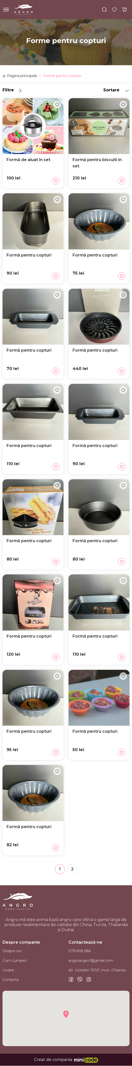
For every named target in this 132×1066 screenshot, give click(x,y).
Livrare (8, 970)
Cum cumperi (15, 961)
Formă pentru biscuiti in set (97, 162)
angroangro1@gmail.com (91, 961)
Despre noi (12, 951)
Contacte (11, 980)
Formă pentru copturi (29, 255)
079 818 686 (80, 951)
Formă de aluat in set (28, 159)
